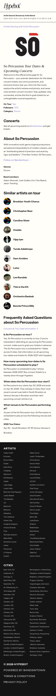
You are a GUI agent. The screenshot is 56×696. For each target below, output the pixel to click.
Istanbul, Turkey (36, 630)
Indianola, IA (9, 573)
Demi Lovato (35, 510)
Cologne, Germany (37, 587)
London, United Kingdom (14, 648)
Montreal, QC (9, 626)
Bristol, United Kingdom (13, 655)
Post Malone (35, 474)
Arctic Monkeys (36, 492)
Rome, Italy (34, 612)
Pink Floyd (34, 488)
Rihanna (7, 510)
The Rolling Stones (37, 538)
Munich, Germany (37, 594)
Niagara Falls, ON (10, 623)
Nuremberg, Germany (39, 591)
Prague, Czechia (36, 580)
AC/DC (33, 481)
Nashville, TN (9, 584)
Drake (6, 463)
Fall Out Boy (35, 503)
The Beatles (8, 499)
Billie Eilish (8, 538)
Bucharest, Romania (38, 619)
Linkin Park (8, 488)
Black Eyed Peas (36, 542)
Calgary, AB (8, 598)
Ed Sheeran (8, 478)
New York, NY (9, 570)
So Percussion (32, 26)
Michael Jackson (10, 535)
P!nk (5, 531)
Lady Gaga (8, 485)
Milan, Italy (34, 605)
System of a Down (37, 485)
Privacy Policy (15, 682)
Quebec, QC (9, 602)
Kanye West (35, 463)
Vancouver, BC (10, 619)
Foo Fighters (35, 467)
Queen (6, 556)
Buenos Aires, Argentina (40, 651)
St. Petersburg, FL (11, 587)
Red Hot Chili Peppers (12, 492)
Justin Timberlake (37, 456)
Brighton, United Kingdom (40, 577)
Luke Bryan (34, 520)
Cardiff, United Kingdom (13, 644)
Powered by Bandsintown (24, 670)
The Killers (34, 513)
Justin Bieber (9, 495)
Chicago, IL (8, 577)
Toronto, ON (9, 616)
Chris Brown (35, 460)
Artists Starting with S (14, 26)
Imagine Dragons (11, 524)
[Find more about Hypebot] (28, 6)
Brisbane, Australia (37, 648)
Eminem (7, 456)
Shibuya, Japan (36, 637)
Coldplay (7, 470)
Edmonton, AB (9, 630)
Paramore (8, 549)
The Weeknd (9, 517)
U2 (5, 503)
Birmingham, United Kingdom (41, 570)
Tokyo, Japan (35, 641)
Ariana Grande (9, 527)
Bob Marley (34, 531)
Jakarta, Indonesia (37, 644)
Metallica (7, 513)
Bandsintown (36, 126)
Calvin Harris (35, 556)
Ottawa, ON (8, 612)
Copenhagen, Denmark (39, 584)
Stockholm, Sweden (38, 623)
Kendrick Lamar (10, 542)
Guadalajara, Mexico (12, 637)
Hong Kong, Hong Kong (39, 634)
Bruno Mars (8, 460)
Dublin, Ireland (36, 602)
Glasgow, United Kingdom (40, 573)
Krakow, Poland (36, 616)
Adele (6, 481)
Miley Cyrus (34, 453)
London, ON (8, 605)
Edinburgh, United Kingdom (15, 651)
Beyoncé (7, 506)
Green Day (8, 520)
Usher (6, 545)
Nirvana (33, 470)
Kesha (32, 535)
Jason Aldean (35, 549)
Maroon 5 (7, 474)
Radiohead (34, 527)
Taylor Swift (8, 453)
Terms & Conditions (19, 676)
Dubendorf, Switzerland (39, 626)
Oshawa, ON (9, 609)
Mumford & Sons (37, 499)
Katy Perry (8, 467)
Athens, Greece (36, 598)
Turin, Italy (34, 609)
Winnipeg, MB (9, 591)
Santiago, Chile (36, 655)
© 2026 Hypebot (16, 664)
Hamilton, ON (9, 594)
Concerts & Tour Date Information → (21, 328)
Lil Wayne (8, 552)
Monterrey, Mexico (11, 641)
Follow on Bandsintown (18, 159)
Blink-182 (33, 517)
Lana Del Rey (35, 478)
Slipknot (33, 552)
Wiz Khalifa (34, 545)
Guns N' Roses (36, 506)
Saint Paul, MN (10, 580)
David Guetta (35, 495)
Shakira (33, 524)
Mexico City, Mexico (12, 634)
